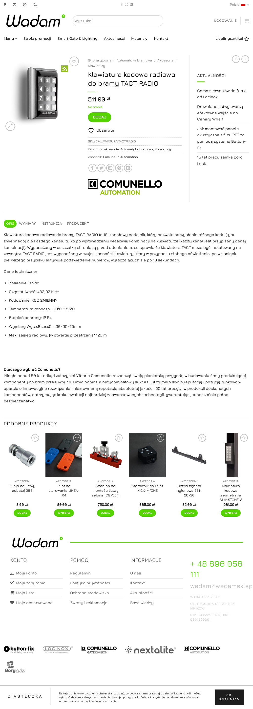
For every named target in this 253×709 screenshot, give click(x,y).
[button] (225, 21)
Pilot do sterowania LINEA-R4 (64, 490)
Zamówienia (146, 701)
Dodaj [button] (22, 512)
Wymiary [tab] (27, 223)
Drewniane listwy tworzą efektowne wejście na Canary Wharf (220, 112)
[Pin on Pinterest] (119, 168)
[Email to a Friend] (110, 168)
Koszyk (127, 701)
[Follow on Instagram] (126, 4)
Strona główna (99, 60)
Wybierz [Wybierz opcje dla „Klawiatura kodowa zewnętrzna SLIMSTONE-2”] (231, 512)
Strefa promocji (37, 38)
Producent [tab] (78, 223)
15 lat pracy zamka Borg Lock (220, 160)
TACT (186, 247)
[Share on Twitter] (101, 168)
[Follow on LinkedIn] (131, 4)
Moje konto (107, 701)
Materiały (139, 38)
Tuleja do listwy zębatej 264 (22, 488)
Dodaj (99, 117)
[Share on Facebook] (92, 168)
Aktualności (114, 38)
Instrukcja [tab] (51, 223)
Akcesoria (165, 60)
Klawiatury (96, 66)
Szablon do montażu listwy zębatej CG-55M (106, 490)
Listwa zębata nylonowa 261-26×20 (189, 490)
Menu (10, 38)
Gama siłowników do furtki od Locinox (221, 93)
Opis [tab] (10, 223)
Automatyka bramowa (134, 60)
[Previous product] (245, 59)
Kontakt (161, 38)
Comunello (48, 369)
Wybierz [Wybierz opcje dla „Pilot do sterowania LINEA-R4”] (64, 512)
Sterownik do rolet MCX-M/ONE (147, 488)
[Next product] (236, 59)
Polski (239, 4)
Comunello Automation (120, 157)
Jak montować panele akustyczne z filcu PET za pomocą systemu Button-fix (221, 138)
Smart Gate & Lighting (78, 38)
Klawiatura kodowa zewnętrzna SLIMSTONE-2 (231, 493)
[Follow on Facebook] (121, 4)
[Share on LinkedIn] (128, 168)
